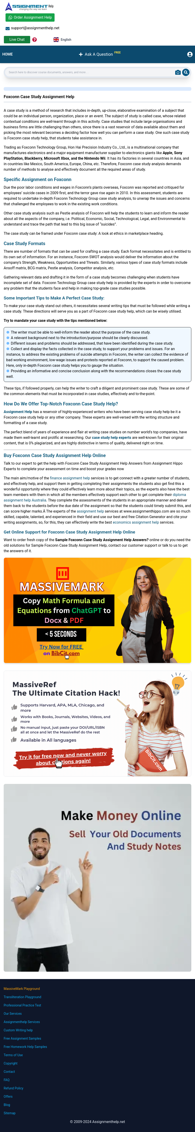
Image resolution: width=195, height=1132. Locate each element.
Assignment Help (18, 412)
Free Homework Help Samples (25, 1047)
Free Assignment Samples (22, 1038)
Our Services (13, 1013)
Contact (9, 1071)
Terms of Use (13, 1055)
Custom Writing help (18, 1030)
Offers (8, 1096)
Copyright (10, 1063)
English (62, 39)
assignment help (90, 511)
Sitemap (9, 1113)
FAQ (6, 1080)
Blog (7, 1105)
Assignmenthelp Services (22, 1022)
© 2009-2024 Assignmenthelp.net (97, 1122)
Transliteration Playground (22, 997)
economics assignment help (136, 522)
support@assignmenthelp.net (32, 28)
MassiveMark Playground (22, 989)
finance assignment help (70, 478)
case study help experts (111, 437)
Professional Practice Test (22, 1005)
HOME (7, 54)
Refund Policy (13, 1088)
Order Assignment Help (30, 17)
